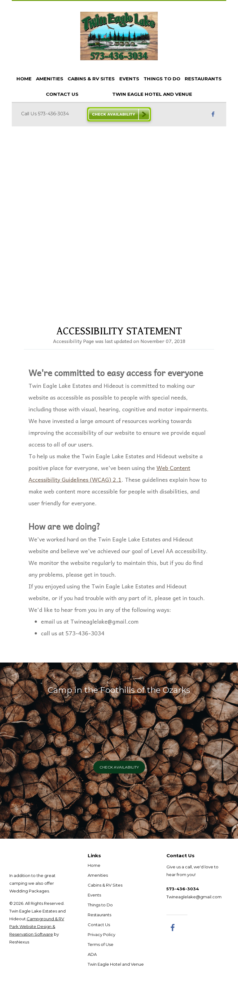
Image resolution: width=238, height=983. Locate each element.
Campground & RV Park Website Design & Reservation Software (36, 926)
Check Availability (119, 767)
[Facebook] (213, 114)
